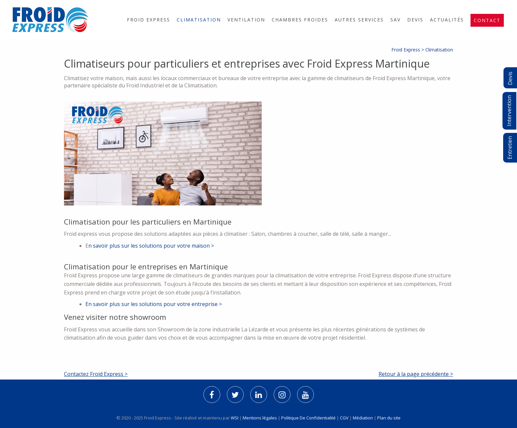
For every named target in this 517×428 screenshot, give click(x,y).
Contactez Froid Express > (96, 374)
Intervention (509, 110)
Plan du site (389, 418)
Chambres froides (300, 19)
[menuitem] (148, 19)
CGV (344, 418)
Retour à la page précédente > (416, 374)
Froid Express (148, 19)
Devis (415, 19)
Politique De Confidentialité (308, 418)
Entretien (509, 147)
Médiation (363, 418)
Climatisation (199, 19)
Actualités (447, 19)
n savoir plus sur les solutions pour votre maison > (151, 245)
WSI (235, 418)
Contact (487, 20)
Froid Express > (408, 49)
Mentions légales (260, 418)
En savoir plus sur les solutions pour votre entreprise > (153, 304)
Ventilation (246, 19)
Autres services (359, 19)
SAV (395, 19)
